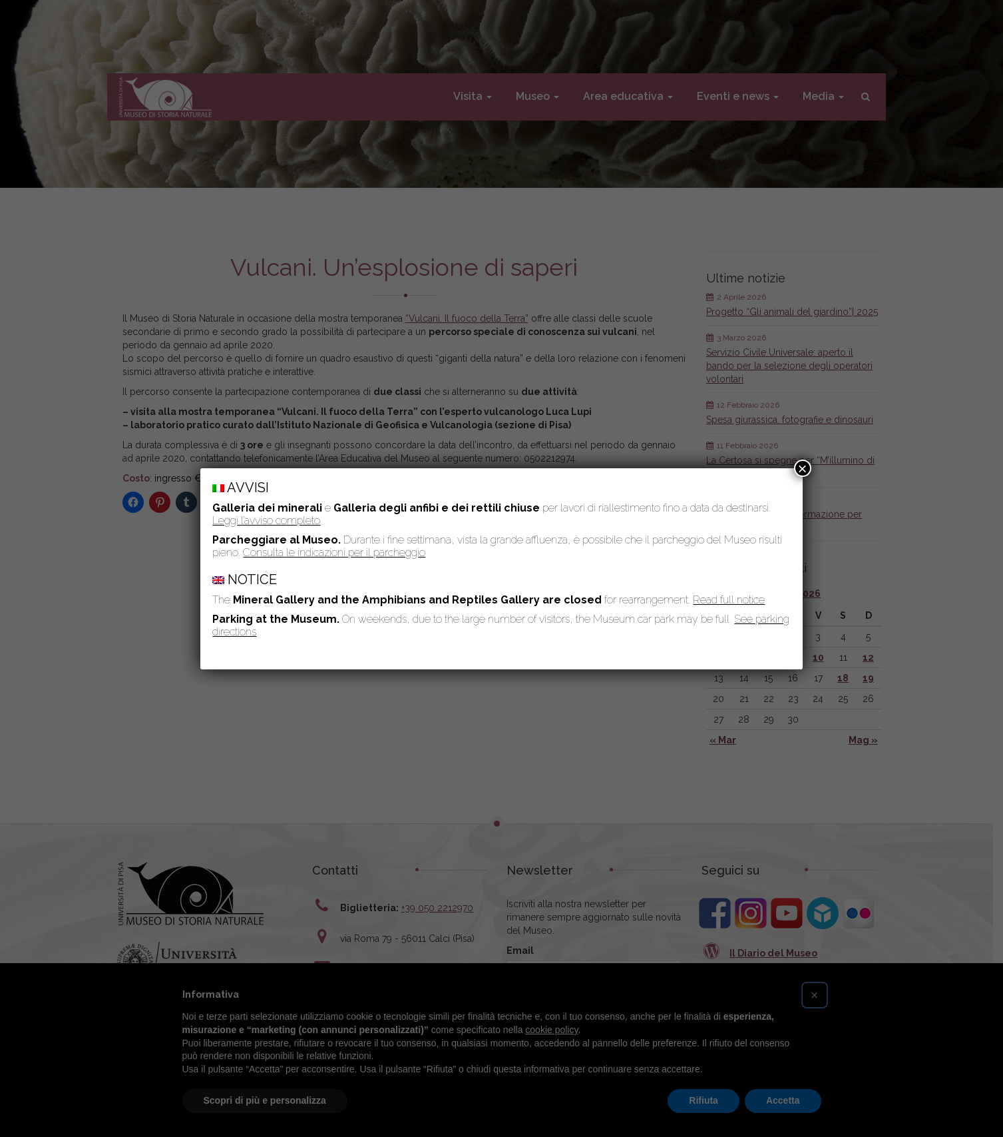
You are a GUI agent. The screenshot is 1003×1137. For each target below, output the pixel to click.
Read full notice (729, 599)
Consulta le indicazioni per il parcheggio (334, 552)
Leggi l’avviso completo (266, 520)
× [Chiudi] (802, 468)
